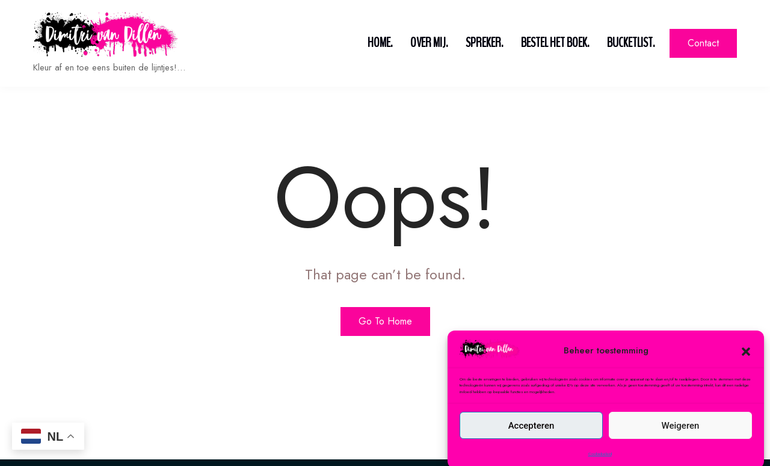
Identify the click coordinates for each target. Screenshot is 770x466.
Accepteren (531, 442)
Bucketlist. (630, 43)
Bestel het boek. (555, 43)
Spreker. (484, 43)
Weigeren (681, 442)
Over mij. (429, 43)
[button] (746, 368)
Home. (380, 43)
